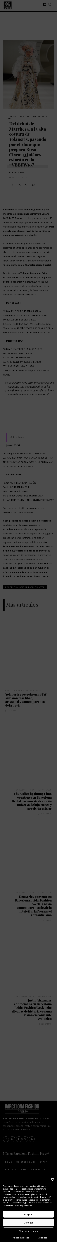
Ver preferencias (28, 1231)
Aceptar (28, 1214)
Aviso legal (43, 1237)
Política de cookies (21, 1237)
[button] (52, 1180)
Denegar (28, 1222)
